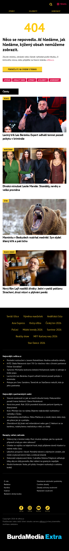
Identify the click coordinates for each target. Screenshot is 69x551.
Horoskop (56, 11)
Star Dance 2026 (36, 342)
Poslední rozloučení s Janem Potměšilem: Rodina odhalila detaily (36, 360)
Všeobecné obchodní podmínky (49, 481)
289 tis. (21, 509)
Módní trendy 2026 (32, 329)
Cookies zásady (43, 484)
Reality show (20, 80)
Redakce (7, 484)
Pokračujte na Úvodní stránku (22, 69)
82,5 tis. (47, 509)
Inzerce (7, 491)
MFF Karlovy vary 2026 (45, 336)
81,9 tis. (38, 509)
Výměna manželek (33, 316)
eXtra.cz (50, 60)
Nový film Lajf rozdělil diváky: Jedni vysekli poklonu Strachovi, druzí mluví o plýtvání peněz (32, 290)
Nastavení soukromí (45, 491)
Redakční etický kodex (13, 494)
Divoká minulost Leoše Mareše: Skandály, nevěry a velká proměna (31, 188)
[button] (51, 4)
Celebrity (33, 11)
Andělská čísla (54, 316)
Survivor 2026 (54, 329)
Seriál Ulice (13, 316)
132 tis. (30, 509)
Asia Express (18, 323)
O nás (6, 481)
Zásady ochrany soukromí (47, 487)
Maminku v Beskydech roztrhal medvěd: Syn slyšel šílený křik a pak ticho (32, 239)
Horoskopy (55, 80)
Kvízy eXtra (35, 323)
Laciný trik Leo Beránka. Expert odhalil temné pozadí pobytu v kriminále (33, 136)
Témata (61, 4)
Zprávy (12, 11)
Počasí (7, 80)
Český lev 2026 (53, 323)
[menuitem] (12, 11)
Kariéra (7, 487)
